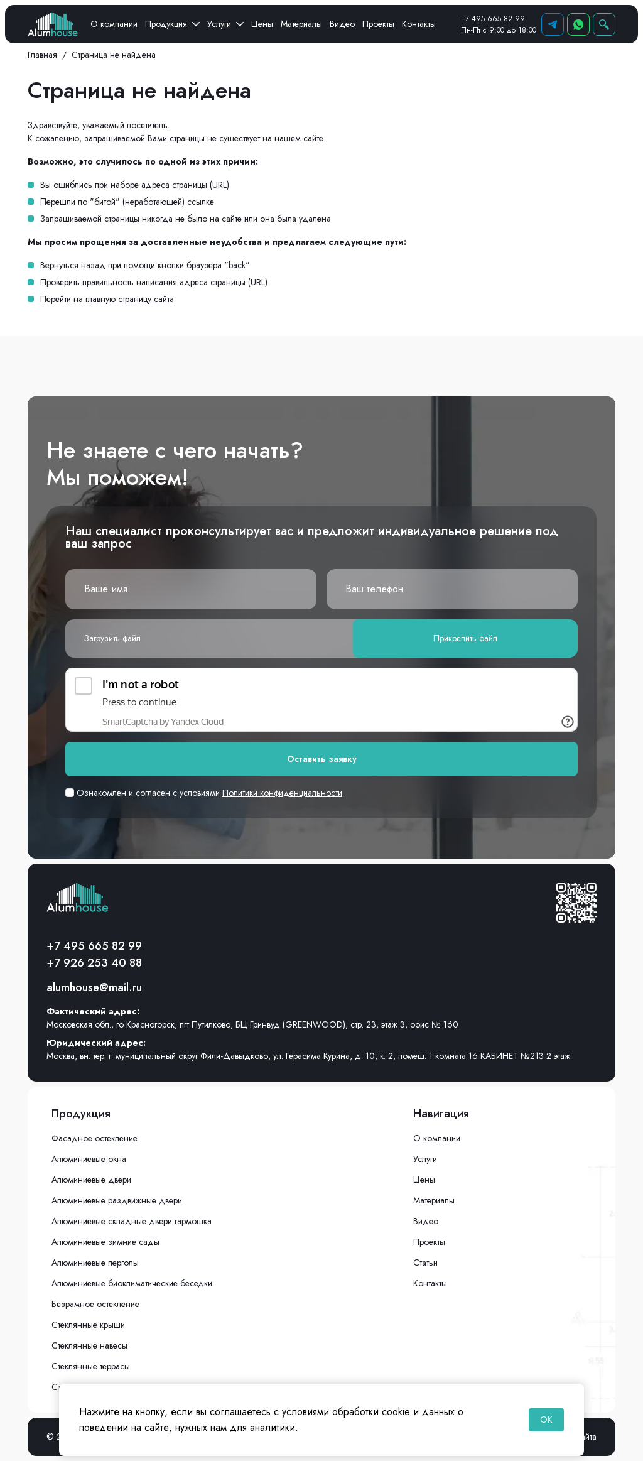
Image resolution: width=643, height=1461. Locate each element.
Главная (42, 54)
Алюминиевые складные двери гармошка (131, 1221)
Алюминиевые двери (91, 1179)
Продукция (172, 24)
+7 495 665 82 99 (493, 18)
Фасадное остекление (94, 1138)
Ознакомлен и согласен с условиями (203, 792)
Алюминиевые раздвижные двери (116, 1200)
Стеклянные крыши (88, 1324)
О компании (114, 24)
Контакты (419, 24)
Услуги (225, 24)
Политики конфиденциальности (282, 792)
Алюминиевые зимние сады (105, 1242)
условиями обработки (330, 1411)
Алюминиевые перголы (95, 1262)
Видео (342, 24)
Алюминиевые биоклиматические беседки (131, 1283)
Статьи (425, 1262)
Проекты (378, 24)
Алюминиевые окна (88, 1159)
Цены (262, 24)
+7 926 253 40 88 (94, 963)
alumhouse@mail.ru (94, 987)
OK (546, 1419)
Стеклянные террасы (90, 1366)
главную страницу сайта (129, 299)
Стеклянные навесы (89, 1345)
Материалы (301, 24)
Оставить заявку (322, 758)
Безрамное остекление (95, 1304)
